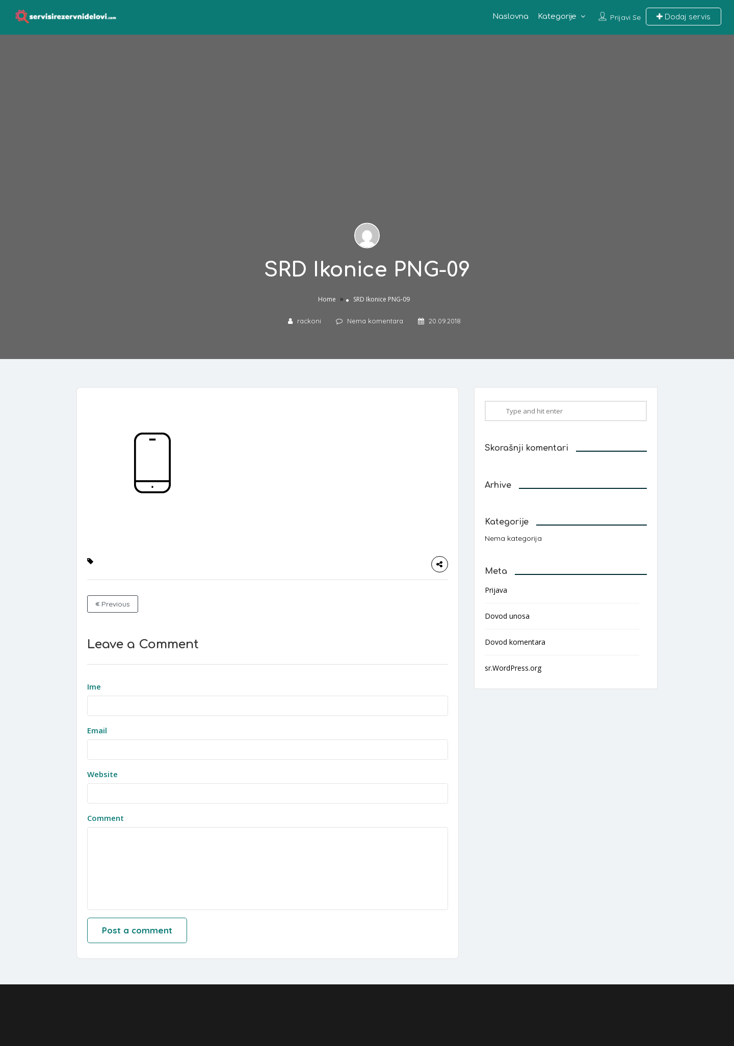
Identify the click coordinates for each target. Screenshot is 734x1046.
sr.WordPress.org (513, 668)
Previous (112, 604)
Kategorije (557, 16)
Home (327, 299)
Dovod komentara (515, 642)
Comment (105, 818)
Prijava (496, 590)
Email (97, 730)
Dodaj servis (684, 16)
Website (102, 774)
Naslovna (510, 16)
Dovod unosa (507, 616)
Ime (94, 686)
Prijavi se (625, 17)
